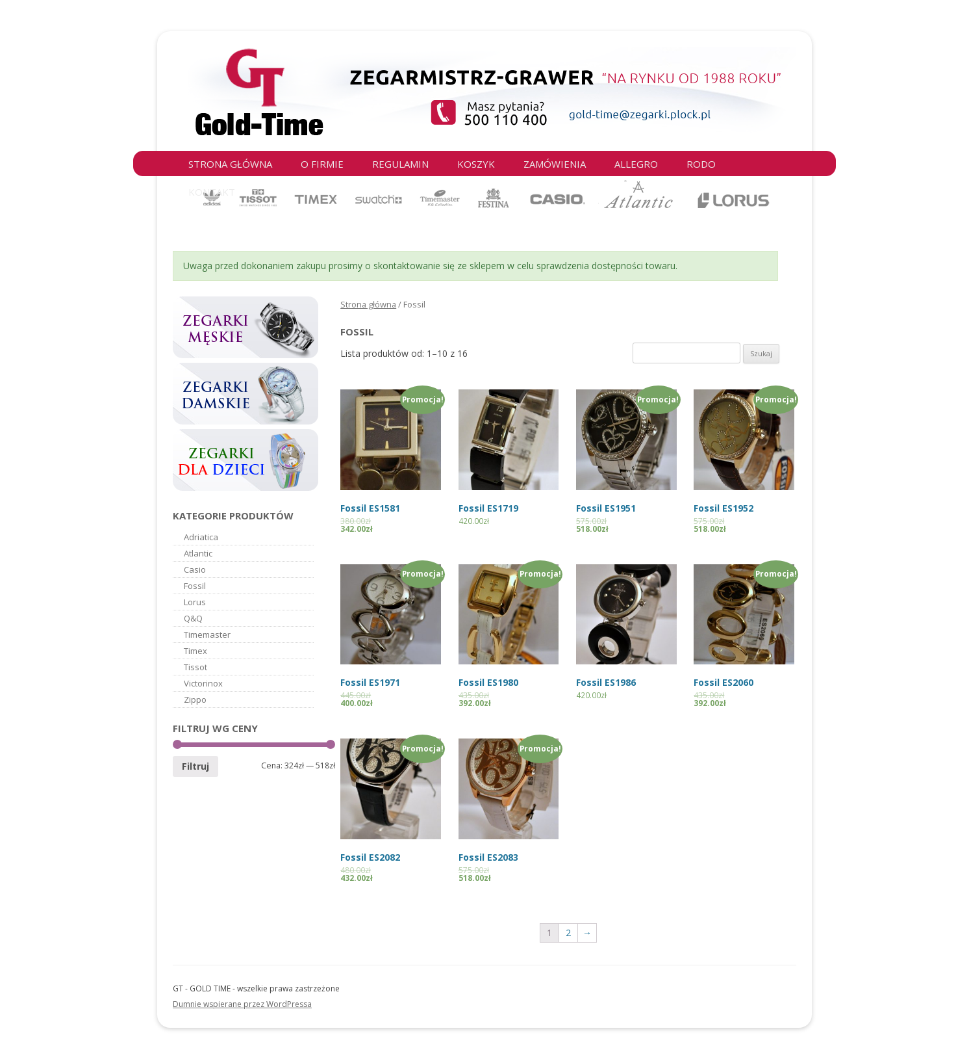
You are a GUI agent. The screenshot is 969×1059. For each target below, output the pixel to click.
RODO (701, 163)
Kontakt (211, 191)
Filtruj (195, 766)
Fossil (195, 586)
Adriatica (201, 537)
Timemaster (207, 634)
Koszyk (476, 163)
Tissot (195, 667)
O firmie (322, 163)
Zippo (195, 699)
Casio (195, 569)
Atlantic (198, 553)
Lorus (195, 602)
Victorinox (203, 683)
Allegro (636, 163)
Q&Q (193, 618)
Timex (195, 651)
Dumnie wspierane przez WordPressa (242, 1004)
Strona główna (230, 163)
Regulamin (400, 163)
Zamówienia (554, 163)
